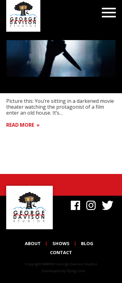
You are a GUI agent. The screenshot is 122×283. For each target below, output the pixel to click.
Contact (61, 252)
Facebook (75, 204)
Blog (87, 243)
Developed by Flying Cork (63, 270)
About (33, 243)
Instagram (91, 204)
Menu (109, 13)
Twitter (109, 204)
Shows (61, 243)
